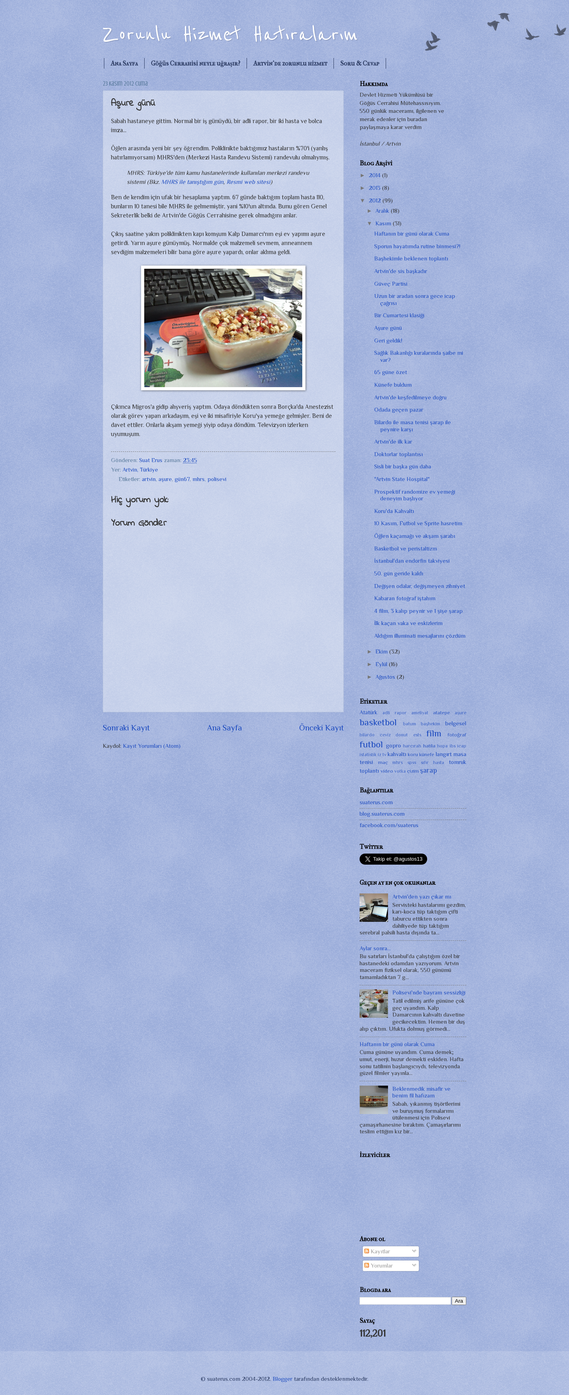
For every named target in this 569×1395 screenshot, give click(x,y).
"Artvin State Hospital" (402, 479)
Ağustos (386, 677)
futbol (371, 744)
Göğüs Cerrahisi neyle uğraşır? (195, 63)
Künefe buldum (393, 385)
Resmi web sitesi (248, 181)
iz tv (382, 754)
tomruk (457, 762)
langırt (444, 754)
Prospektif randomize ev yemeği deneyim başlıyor (414, 495)
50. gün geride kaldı (398, 573)
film (433, 733)
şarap (428, 770)
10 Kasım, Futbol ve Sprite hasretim (418, 523)
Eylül (382, 664)
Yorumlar (378, 1265)
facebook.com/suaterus (389, 825)
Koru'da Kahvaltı (394, 511)
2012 (375, 200)
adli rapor (394, 712)
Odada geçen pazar (398, 409)
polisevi (216, 479)
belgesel (455, 723)
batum (409, 724)
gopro (393, 745)
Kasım (384, 223)
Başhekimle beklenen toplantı (411, 258)
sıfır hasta (433, 762)
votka (400, 771)
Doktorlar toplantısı (398, 454)
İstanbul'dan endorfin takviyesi (412, 561)
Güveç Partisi (390, 284)
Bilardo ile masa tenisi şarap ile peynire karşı (412, 426)
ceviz (385, 735)
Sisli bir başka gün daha (402, 466)
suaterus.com (376, 802)
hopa (442, 746)
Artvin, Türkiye (140, 469)
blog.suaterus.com (382, 814)
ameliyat (419, 712)
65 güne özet (390, 372)
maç (383, 762)
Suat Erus (151, 460)
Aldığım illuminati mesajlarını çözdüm (419, 636)
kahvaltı (397, 754)
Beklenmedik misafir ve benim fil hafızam (421, 1092)
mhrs (198, 479)
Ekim (382, 651)
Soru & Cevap (359, 63)
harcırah (412, 746)
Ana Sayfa (124, 63)
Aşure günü (388, 328)
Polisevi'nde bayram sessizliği (428, 992)
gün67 (182, 479)
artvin (149, 479)
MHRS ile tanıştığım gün (192, 181)
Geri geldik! (388, 340)
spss (411, 762)
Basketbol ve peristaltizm (405, 548)
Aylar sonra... (375, 948)
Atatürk (368, 712)
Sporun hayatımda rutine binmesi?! (417, 246)
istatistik (368, 754)
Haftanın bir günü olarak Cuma (411, 233)
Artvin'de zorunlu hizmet (290, 63)
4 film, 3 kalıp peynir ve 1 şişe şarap (418, 611)
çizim (413, 771)
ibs (453, 746)
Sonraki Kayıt (126, 727)
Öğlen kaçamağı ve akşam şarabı (414, 536)
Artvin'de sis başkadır (400, 271)
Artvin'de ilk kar (393, 441)
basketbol (378, 722)
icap (461, 746)
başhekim (430, 724)
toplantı (369, 771)
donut (402, 735)
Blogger (282, 1379)
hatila (429, 746)
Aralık (383, 211)
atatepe (441, 712)
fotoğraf (457, 735)
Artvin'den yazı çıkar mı (421, 896)
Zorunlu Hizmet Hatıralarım (230, 35)
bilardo (367, 735)
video (387, 771)
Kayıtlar (377, 1251)
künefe (426, 754)
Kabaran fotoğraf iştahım (404, 598)
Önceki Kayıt (321, 727)
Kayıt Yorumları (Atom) (152, 746)
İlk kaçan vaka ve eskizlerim (408, 623)
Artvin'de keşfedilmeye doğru (410, 397)
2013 (375, 188)
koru (413, 754)
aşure (165, 479)
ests (417, 735)
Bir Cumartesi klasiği (399, 315)
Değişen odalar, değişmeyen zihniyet (419, 586)
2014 (375, 175)
